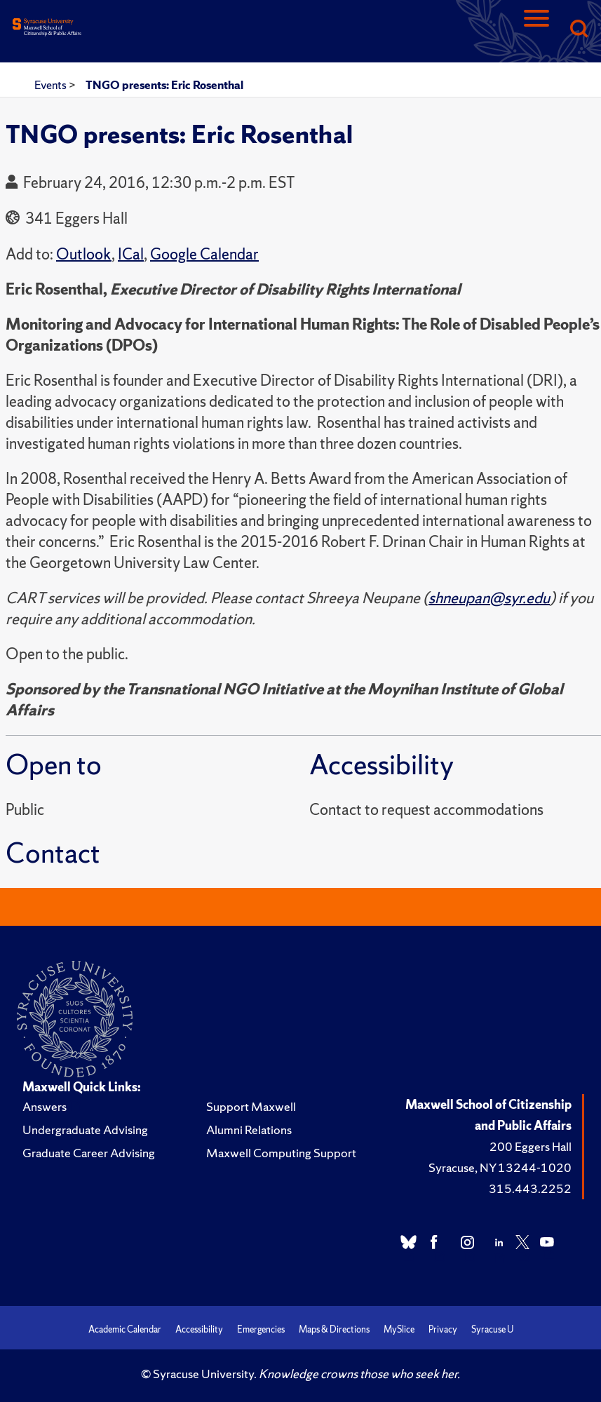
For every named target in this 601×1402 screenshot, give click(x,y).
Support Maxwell (251, 1106)
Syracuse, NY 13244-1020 (500, 1167)
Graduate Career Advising (88, 1153)
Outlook (84, 254)
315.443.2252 (530, 1188)
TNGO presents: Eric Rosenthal (164, 85)
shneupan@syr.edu (489, 598)
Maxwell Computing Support (281, 1153)
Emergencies (261, 1329)
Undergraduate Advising (85, 1129)
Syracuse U (492, 1329)
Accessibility (199, 1329)
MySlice (399, 1329)
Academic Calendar (124, 1329)
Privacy (442, 1329)
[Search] (578, 30)
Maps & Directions (334, 1329)
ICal (131, 254)
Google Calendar (204, 254)
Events (51, 85)
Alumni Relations (249, 1129)
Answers (44, 1106)
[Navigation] (536, 30)
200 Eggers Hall (530, 1146)
